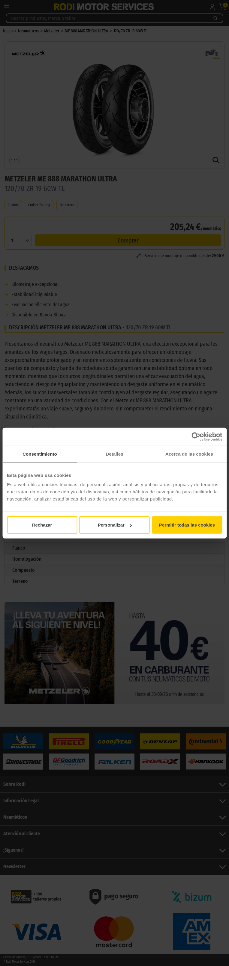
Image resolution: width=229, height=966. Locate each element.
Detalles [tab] (114, 453)
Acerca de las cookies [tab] (189, 453)
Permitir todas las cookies (187, 524)
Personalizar (115, 524)
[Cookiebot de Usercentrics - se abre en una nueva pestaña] (196, 436)
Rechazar (42, 524)
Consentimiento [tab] (40, 453)
